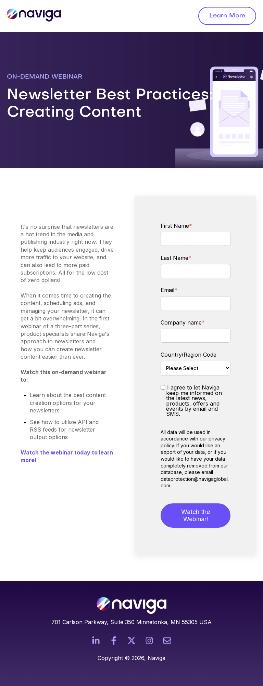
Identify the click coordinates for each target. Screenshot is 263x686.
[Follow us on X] (131, 640)
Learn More (227, 16)
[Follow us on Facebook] (114, 640)
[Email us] (167, 640)
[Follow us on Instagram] (149, 640)
